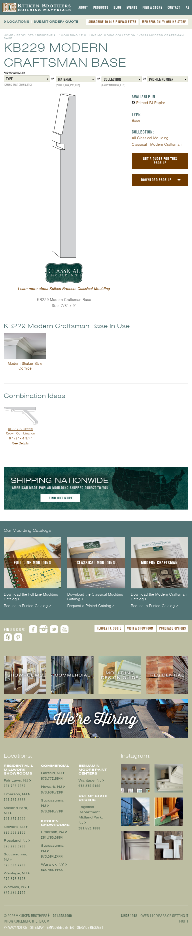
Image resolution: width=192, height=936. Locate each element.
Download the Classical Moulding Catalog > (95, 597)
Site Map (37, 927)
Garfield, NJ (51, 773)
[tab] (83, 7)
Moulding (69, 35)
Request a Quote (109, 628)
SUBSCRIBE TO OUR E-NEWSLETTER (112, 21)
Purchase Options (172, 628)
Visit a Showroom (140, 628)
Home (8, 35)
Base (136, 120)
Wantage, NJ (15, 873)
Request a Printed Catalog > (27, 606)
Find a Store (152, 7)
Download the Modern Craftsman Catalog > (158, 597)
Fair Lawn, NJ (16, 780)
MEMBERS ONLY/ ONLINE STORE (164, 21)
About (83, 7)
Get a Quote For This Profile (160, 160)
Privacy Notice (15, 927)
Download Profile (156, 179)
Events (131, 7)
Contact (174, 7)
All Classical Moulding (150, 137)
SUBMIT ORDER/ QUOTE (56, 21)
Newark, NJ (14, 827)
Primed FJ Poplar (150, 102)
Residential (47, 35)
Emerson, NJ (15, 794)
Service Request (90, 927)
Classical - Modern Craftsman (157, 144)
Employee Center (60, 927)
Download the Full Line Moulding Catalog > (31, 597)
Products (100, 7)
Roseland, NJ (16, 840)
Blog (117, 7)
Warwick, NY (15, 887)
